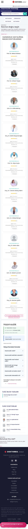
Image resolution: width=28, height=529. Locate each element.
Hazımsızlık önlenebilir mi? (14, 375)
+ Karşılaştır (14, 64)
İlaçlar (14, 483)
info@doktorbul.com (14, 499)
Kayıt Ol (14, 474)
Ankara (15, 114)
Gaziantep (15, 278)
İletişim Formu (14, 501)
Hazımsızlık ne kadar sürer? (14, 371)
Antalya (15, 251)
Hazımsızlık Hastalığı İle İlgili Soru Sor (12, 524)
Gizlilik (19, 519)
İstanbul (15, 86)
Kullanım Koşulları (12, 519)
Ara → (1, 446)
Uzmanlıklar (17, 18)
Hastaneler (16, 21)
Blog (14, 469)
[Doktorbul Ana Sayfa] (19, 2)
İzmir (15, 59)
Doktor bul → (4, 34)
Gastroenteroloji (14, 51)
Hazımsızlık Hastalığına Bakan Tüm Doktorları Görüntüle (14, 316)
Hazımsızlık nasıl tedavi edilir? (14, 360)
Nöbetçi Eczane (14, 492)
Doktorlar (8, 21)
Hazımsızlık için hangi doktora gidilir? (14, 366)
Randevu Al (14, 62)
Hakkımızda (14, 467)
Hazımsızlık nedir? (14, 351)
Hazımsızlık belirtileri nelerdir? (14, 355)
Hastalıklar (8, 18)
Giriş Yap (14, 472)
